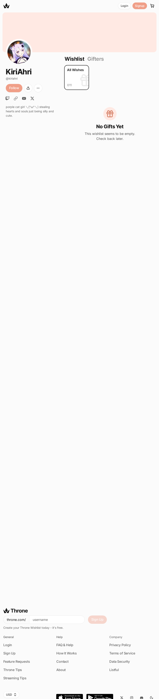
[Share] (28, 88)
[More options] (38, 88)
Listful (114, 670)
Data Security (119, 661)
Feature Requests (16, 661)
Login (124, 5)
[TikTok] (16, 98)
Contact (62, 661)
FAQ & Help (64, 645)
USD (11, 694)
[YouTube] (24, 98)
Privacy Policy (120, 645)
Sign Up (97, 619)
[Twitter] (32, 98)
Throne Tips (12, 670)
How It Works (66, 653)
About (61, 670)
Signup (140, 5)
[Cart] (152, 6)
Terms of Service (122, 653)
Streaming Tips (14, 678)
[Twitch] (7, 98)
